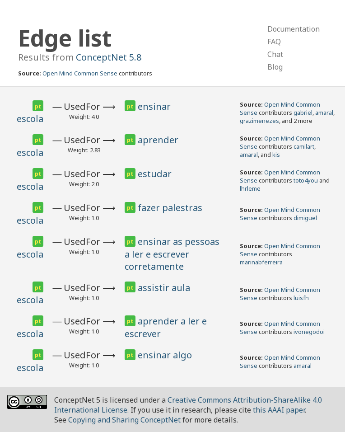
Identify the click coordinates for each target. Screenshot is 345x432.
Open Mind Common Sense (79, 73)
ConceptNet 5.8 (108, 57)
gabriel (303, 112)
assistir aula (164, 288)
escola (30, 119)
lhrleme (250, 188)
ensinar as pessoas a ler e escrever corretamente (172, 253)
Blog (275, 67)
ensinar (154, 106)
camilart (304, 146)
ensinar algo (165, 355)
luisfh (301, 298)
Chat (275, 54)
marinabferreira (261, 262)
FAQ (274, 42)
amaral (324, 112)
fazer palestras (170, 208)
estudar (155, 174)
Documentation (293, 29)
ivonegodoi (309, 332)
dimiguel (305, 218)
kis (276, 154)
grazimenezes (259, 121)
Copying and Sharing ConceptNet (124, 420)
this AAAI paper (279, 410)
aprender (158, 140)
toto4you (306, 180)
